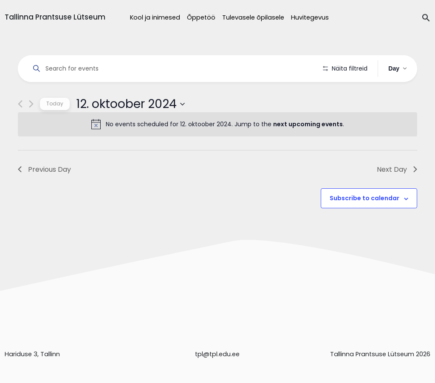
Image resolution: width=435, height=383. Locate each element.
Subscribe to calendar (364, 222)
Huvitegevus (310, 17)
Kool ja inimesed (155, 17)
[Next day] (31, 128)
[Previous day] (20, 128)
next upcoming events (308, 148)
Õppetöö (201, 17)
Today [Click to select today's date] (54, 127)
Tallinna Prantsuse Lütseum (55, 17)
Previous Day (44, 193)
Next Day (397, 193)
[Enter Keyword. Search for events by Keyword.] (171, 68)
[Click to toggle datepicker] (130, 127)
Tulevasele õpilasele (253, 17)
